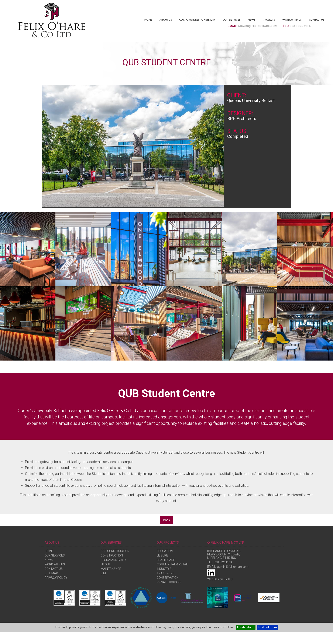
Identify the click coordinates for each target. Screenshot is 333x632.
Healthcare (166, 560)
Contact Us (316, 19)
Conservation (167, 577)
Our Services (231, 19)
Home (148, 19)
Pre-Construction (115, 551)
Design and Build (113, 560)
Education (165, 551)
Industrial (165, 568)
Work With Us (292, 19)
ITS (230, 579)
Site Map (51, 573)
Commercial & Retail (172, 564)
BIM (103, 573)
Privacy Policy (56, 577)
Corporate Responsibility (197, 19)
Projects (269, 19)
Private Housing (169, 582)
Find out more (267, 627)
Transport (165, 573)
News (251, 19)
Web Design (215, 579)
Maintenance (111, 568)
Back (166, 520)
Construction (112, 555)
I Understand (245, 627)
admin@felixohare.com (257, 26)
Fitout (106, 564)
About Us (165, 19)
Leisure (162, 555)
